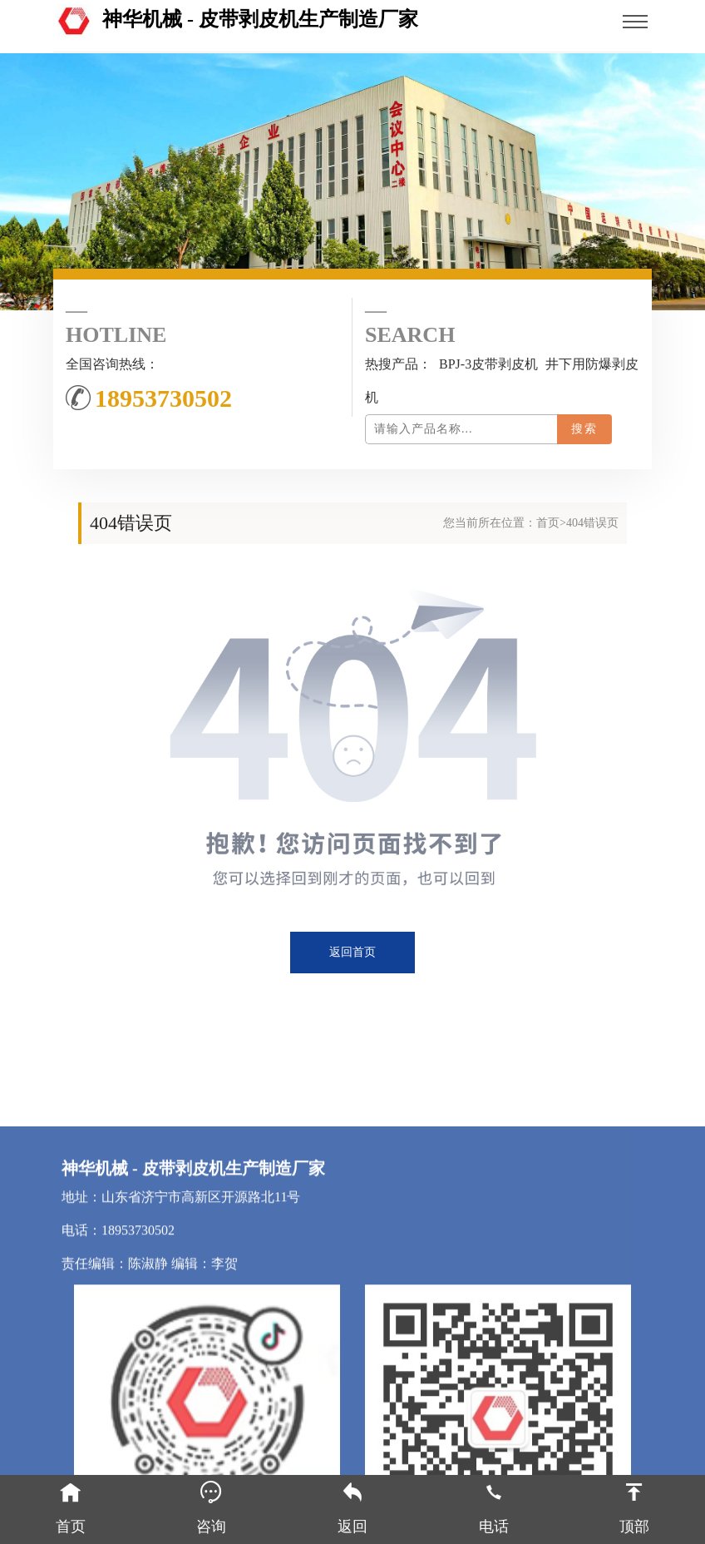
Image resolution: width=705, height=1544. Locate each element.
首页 (548, 523)
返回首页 (352, 952)
